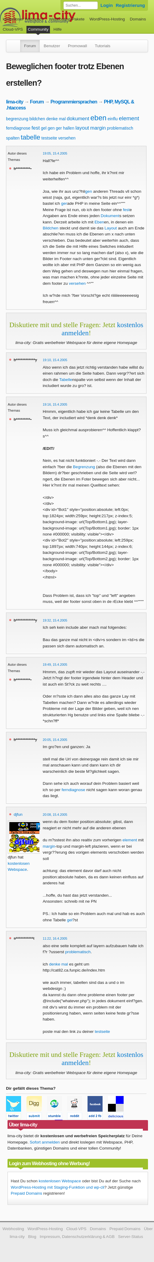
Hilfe (58, 29)
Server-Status (130, 1236)
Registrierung (130, 5)
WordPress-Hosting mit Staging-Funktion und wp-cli (57, 1187)
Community (38, 29)
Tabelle (65, 379)
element (129, 118)
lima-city (14, 101)
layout (82, 128)
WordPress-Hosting (107, 19)
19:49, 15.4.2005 (55, 664)
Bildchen (50, 228)
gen (51, 128)
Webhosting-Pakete (67, 19)
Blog (32, 1236)
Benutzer (52, 46)
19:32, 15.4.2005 (55, 620)
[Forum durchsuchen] (80, 5)
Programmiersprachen (74, 101)
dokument (78, 118)
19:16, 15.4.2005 (55, 404)
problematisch (120, 128)
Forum (30, 46)
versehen (66, 138)
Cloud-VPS (13, 29)
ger (59, 128)
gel (44, 128)
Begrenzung (84, 467)
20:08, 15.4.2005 (55, 814)
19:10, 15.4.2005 (55, 360)
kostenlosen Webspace (60, 1181)
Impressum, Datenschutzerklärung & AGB (77, 1236)
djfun (18, 814)
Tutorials (102, 46)
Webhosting (13, 1229)
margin (98, 128)
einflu (113, 118)
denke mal (56, 118)
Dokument (110, 215)
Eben (99, 222)
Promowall (77, 46)
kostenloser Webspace (23, 19)
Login (106, 5)
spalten (13, 138)
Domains (138, 19)
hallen (68, 128)
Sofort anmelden (45, 1142)
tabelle (30, 137)
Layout (111, 228)
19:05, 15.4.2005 (55, 153)
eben (98, 118)
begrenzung (17, 118)
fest (36, 128)
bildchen (37, 118)
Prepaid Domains (26, 1193)
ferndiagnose (18, 128)
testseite (49, 138)
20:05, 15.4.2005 (55, 740)
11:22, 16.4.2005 (55, 938)
